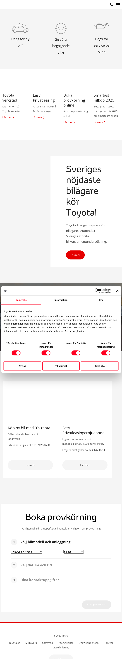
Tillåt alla (100, 366)
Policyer (108, 643)
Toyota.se (14, 643)
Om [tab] (101, 300)
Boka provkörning (96, 604)
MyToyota (31, 643)
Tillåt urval (61, 366)
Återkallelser (66, 643)
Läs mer (75, 255)
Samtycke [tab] (21, 300)
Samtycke (47, 643)
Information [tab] (61, 300)
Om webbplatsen (89, 643)
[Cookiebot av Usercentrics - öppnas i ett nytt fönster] (96, 290)
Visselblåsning (61, 647)
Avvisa (22, 366)
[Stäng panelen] (117, 291)
